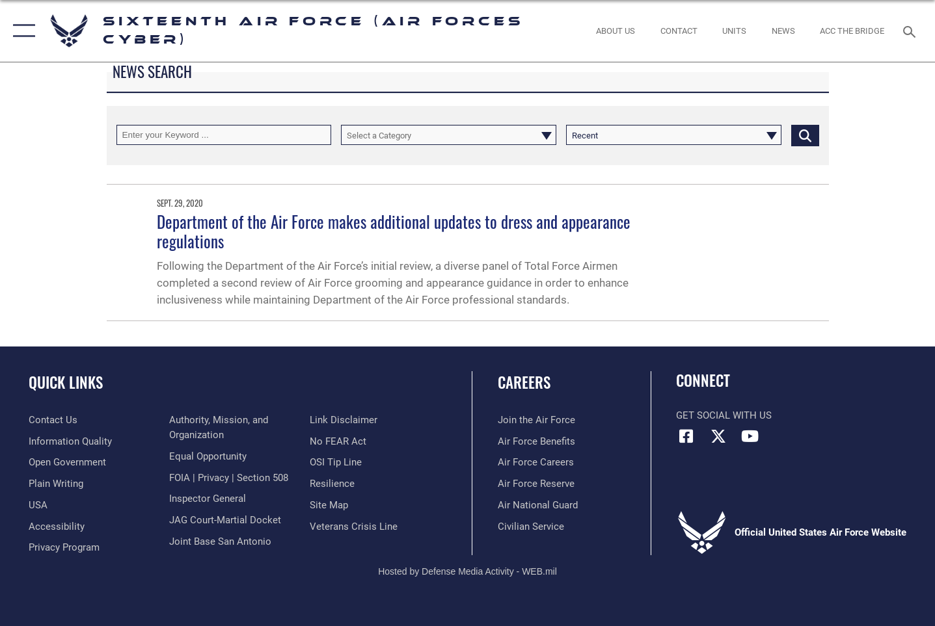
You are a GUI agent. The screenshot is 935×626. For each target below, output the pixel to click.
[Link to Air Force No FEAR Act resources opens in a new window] (338, 441)
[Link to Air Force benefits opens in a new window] (536, 441)
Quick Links (66, 382)
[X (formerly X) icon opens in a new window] (718, 436)
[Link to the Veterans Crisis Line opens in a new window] (354, 526)
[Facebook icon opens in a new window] (686, 436)
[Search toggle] (911, 30)
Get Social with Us (724, 415)
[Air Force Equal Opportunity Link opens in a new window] (208, 456)
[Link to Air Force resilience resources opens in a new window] (332, 483)
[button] (21, 31)
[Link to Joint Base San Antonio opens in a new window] (220, 541)
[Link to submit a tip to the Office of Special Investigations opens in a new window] (336, 462)
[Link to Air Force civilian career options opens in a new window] (531, 526)
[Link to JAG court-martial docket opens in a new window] (225, 520)
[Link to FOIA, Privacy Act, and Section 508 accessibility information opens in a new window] (228, 478)
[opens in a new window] (70, 441)
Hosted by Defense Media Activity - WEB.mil (467, 571)
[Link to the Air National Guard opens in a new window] (538, 505)
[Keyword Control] (224, 135)
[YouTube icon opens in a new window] (750, 436)
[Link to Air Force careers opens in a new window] (536, 462)
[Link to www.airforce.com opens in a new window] (536, 420)
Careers (524, 382)
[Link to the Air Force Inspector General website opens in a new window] (207, 498)
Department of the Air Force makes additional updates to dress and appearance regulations (393, 231)
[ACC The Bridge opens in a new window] (852, 31)
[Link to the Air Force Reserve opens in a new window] (536, 483)
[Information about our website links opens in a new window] (343, 420)
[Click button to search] (805, 135)
